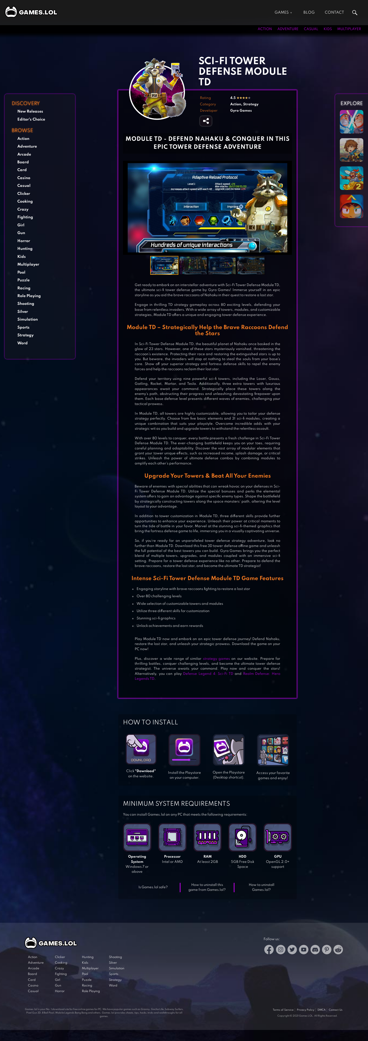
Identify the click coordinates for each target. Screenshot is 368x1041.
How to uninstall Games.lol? (261, 887)
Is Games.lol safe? (153, 887)
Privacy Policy (305, 1010)
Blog (309, 13)
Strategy (25, 335)
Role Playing (29, 296)
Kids (328, 29)
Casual (311, 29)
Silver (22, 312)
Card (22, 170)
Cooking (25, 202)
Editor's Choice (31, 120)
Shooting (25, 304)
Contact (334, 13)
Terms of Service (283, 1010)
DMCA (322, 1010)
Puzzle (23, 280)
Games (282, 13)
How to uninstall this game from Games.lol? (207, 887)
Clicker (23, 194)
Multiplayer (349, 29)
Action (265, 29)
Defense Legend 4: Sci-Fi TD (208, 674)
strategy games (216, 658)
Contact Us (335, 1010)
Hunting (25, 249)
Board (23, 162)
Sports (23, 328)
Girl (20, 225)
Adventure (288, 29)
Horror (23, 241)
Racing (24, 288)
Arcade (24, 155)
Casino (23, 178)
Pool (21, 273)
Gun (21, 233)
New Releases (30, 112)
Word (22, 343)
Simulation (27, 320)
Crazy (22, 210)
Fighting (25, 217)
